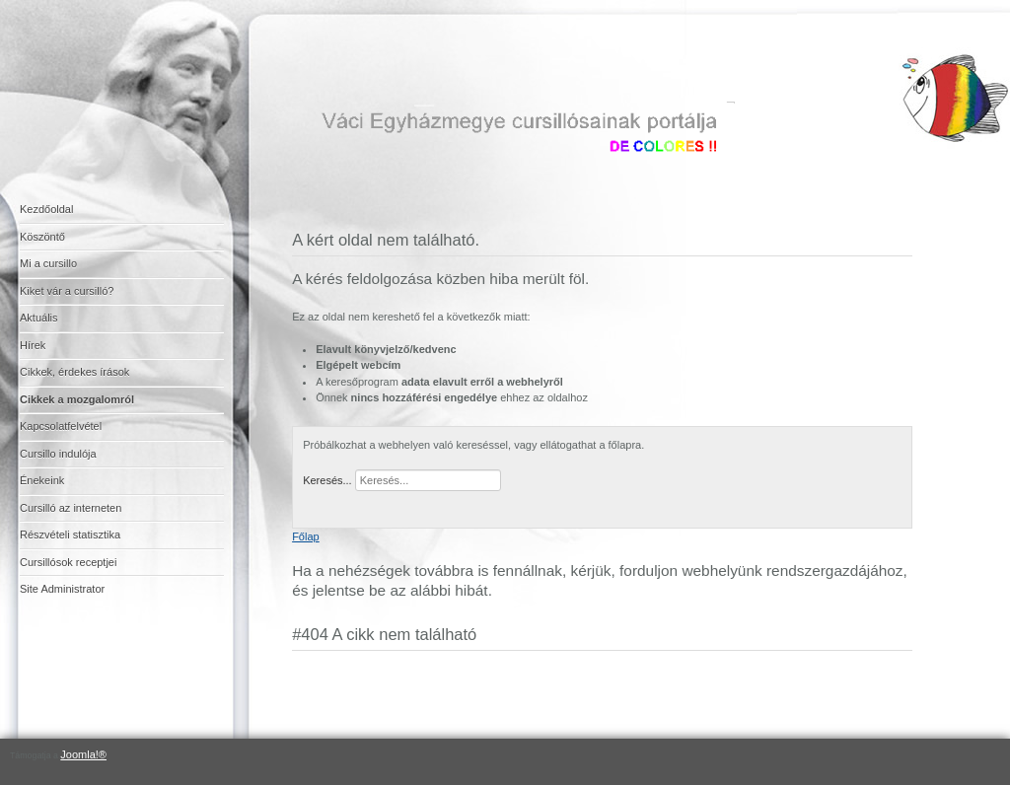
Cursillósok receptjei (68, 562)
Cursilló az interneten (70, 508)
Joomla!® (83, 754)
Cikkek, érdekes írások (74, 372)
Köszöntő (42, 237)
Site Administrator (62, 589)
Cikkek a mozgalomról (77, 399)
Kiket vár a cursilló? (66, 291)
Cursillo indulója (58, 454)
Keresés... (327, 480)
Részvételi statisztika (70, 534)
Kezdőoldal (46, 209)
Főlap (306, 536)
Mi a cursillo (48, 263)
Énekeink (42, 480)
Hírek (32, 345)
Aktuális (39, 317)
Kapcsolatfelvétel (61, 426)
